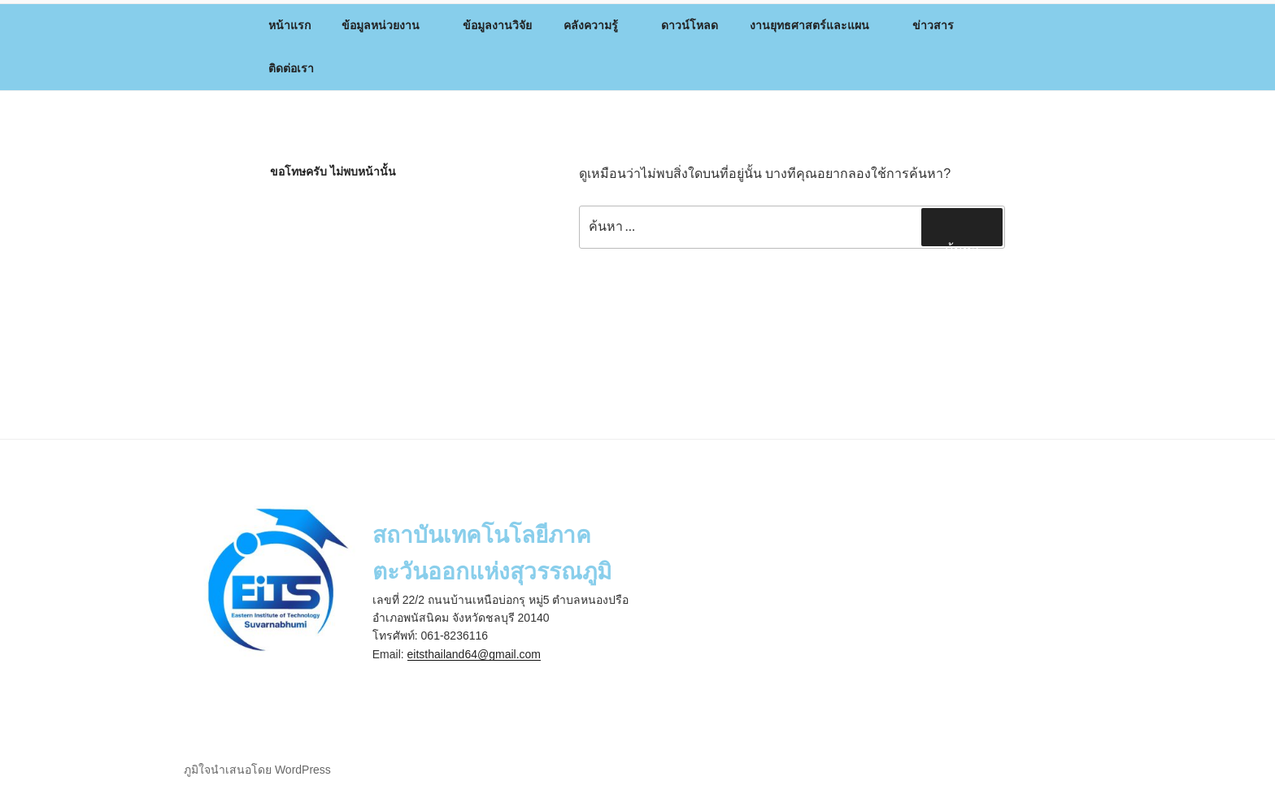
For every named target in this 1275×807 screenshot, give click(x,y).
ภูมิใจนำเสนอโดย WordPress (257, 769)
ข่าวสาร (940, 25)
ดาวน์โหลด (689, 25)
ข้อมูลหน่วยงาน (388, 25)
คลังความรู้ (598, 25)
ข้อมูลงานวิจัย (497, 25)
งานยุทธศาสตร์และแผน (817, 25)
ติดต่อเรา (291, 68)
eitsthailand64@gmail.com (474, 654)
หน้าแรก (289, 25)
